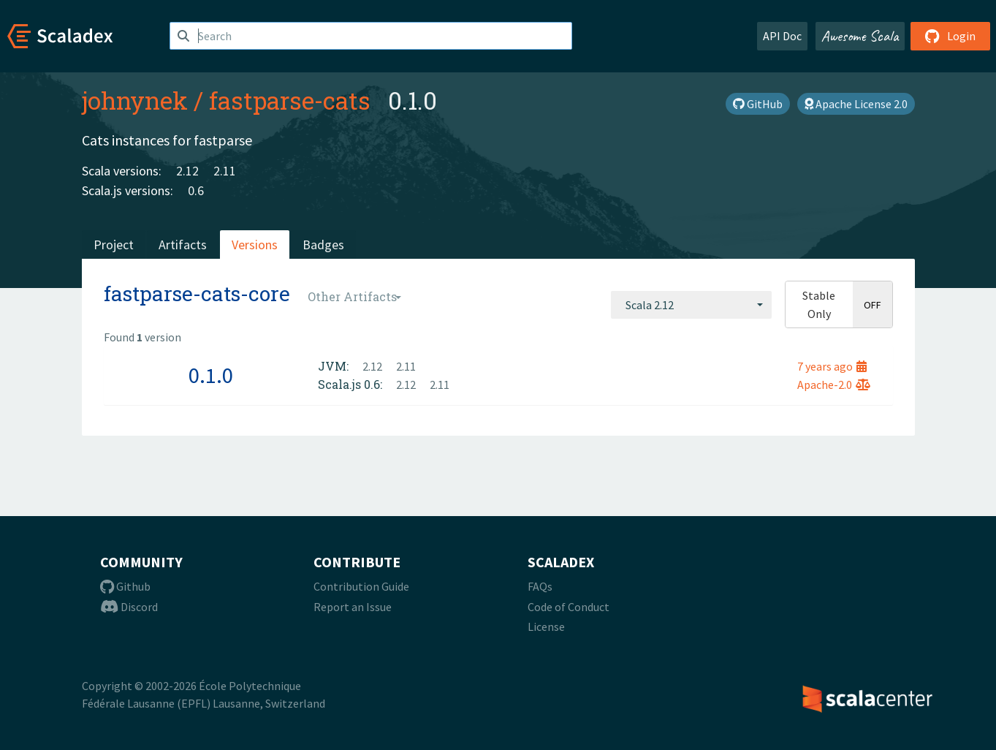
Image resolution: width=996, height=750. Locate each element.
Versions (255, 244)
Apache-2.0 (833, 384)
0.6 (196, 190)
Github (125, 586)
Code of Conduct (568, 606)
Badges (323, 244)
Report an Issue (352, 606)
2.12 (187, 170)
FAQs (540, 586)
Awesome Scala (860, 35)
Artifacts (183, 244)
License (546, 626)
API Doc (782, 36)
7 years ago (832, 366)
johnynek (135, 100)
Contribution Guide (361, 586)
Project (114, 244)
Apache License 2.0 (856, 103)
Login (950, 36)
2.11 (224, 170)
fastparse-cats (289, 100)
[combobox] (691, 305)
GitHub (758, 103)
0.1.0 (211, 375)
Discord (129, 606)
